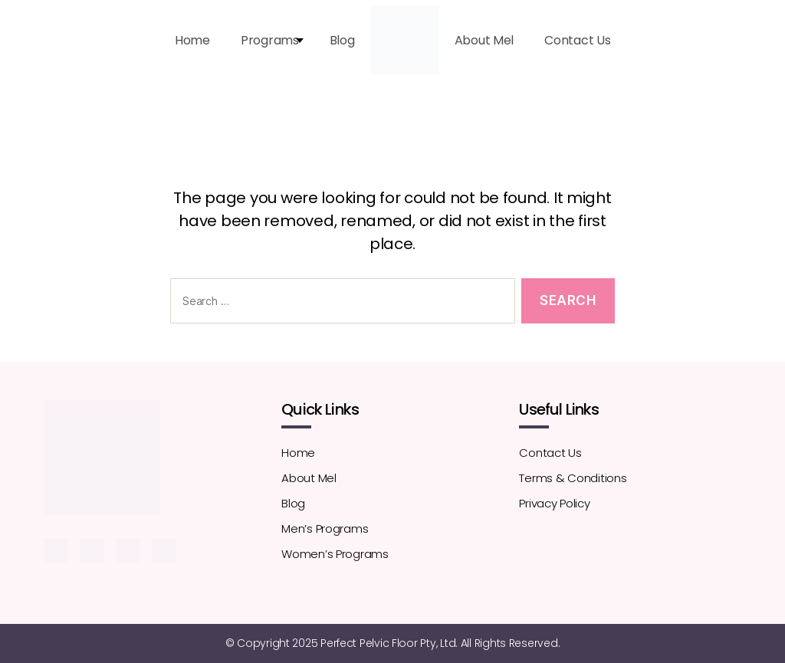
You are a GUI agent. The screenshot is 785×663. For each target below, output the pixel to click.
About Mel (484, 40)
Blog (342, 40)
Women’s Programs (335, 554)
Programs (270, 40)
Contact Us (577, 40)
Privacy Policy (554, 503)
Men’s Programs (324, 528)
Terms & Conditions (572, 478)
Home (192, 40)
